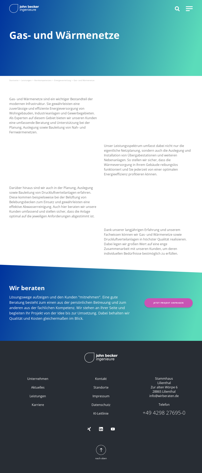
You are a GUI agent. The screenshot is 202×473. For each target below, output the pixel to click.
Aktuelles (38, 387)
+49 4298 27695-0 (164, 412)
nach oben (101, 452)
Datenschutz (101, 405)
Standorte (101, 387)
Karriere (38, 405)
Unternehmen (37, 379)
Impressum (101, 396)
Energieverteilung (62, 80)
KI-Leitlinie (100, 413)
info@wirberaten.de (164, 396)
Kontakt (101, 379)
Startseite (14, 80)
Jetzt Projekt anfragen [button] (168, 302)
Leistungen (38, 396)
